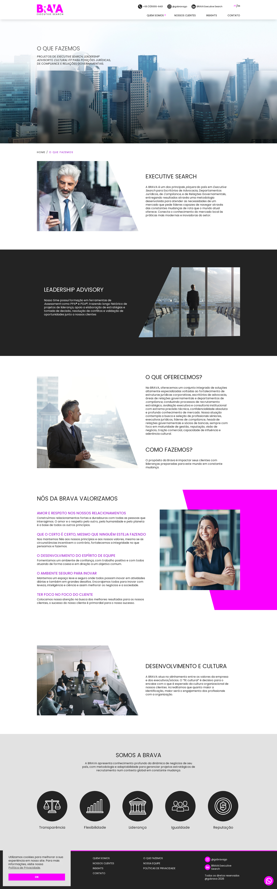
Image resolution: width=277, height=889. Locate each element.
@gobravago (177, 6)
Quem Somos (155, 15)
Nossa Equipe (151, 863)
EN (239, 5)
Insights (211, 15)
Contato (234, 15)
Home (41, 152)
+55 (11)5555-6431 (150, 6)
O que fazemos (61, 152)
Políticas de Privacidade (159, 868)
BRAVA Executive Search (206, 6)
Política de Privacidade (24, 868)
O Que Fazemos (153, 858)
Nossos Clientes (185, 15)
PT (235, 5)
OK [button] (37, 877)
